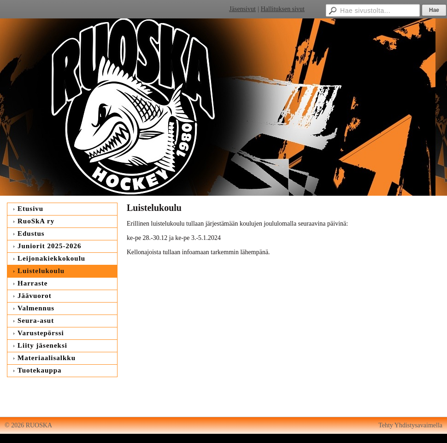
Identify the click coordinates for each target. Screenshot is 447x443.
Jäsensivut (242, 9)
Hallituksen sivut (283, 9)
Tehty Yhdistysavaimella (410, 425)
